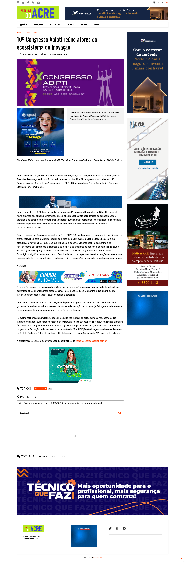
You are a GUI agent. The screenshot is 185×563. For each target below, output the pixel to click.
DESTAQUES (54, 24)
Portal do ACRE (33, 33)
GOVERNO (70, 24)
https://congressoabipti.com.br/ (91, 341)
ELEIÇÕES (38, 24)
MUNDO (97, 24)
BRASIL (84, 24)
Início (19, 33)
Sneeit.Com (97, 558)
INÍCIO (24, 24)
